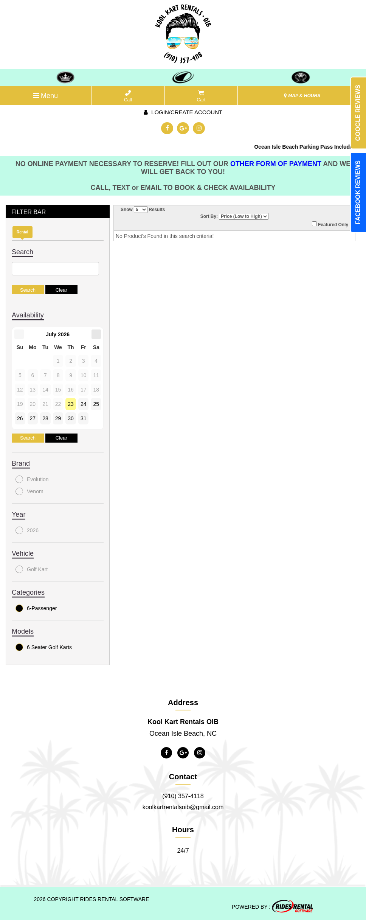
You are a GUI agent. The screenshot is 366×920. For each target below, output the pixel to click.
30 (71, 418)
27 (33, 418)
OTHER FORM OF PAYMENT (276, 164)
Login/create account (183, 112)
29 (58, 418)
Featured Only (330, 224)
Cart (201, 96)
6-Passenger (36, 608)
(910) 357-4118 (182, 796)
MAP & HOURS (302, 95)
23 (71, 404)
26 (20, 418)
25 (96, 404)
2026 (27, 530)
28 (45, 418)
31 (84, 418)
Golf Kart (32, 569)
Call (128, 96)
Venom (29, 491)
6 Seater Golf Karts (44, 647)
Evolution (32, 479)
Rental (22, 232)
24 (84, 404)
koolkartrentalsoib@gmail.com (183, 807)
